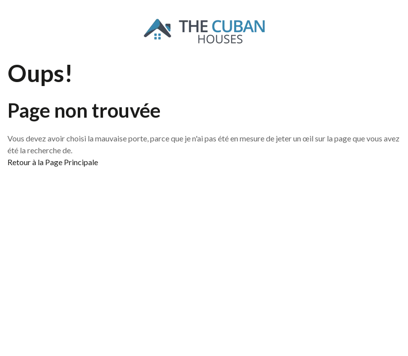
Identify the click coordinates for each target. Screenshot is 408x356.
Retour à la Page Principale (52, 162)
